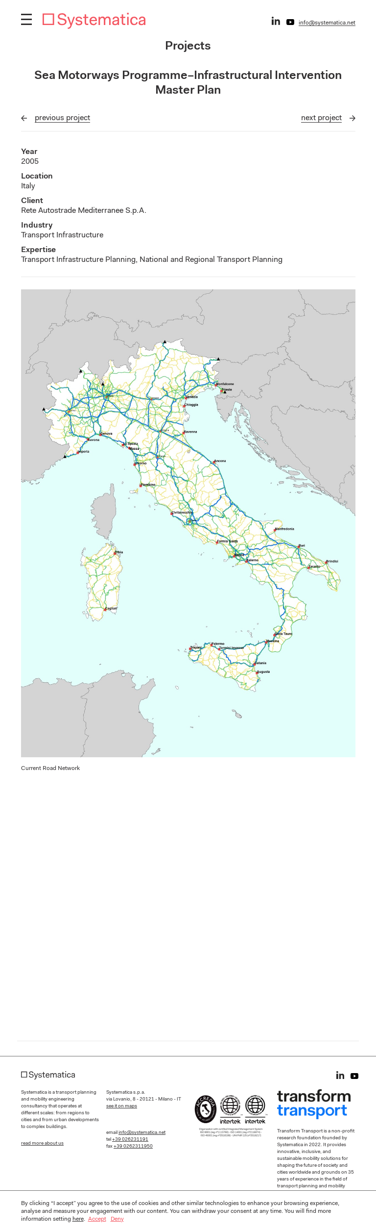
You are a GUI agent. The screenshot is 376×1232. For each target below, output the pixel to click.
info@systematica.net (327, 23)
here (78, 1219)
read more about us (42, 1143)
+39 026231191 (130, 1139)
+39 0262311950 (133, 1146)
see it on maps (121, 1106)
